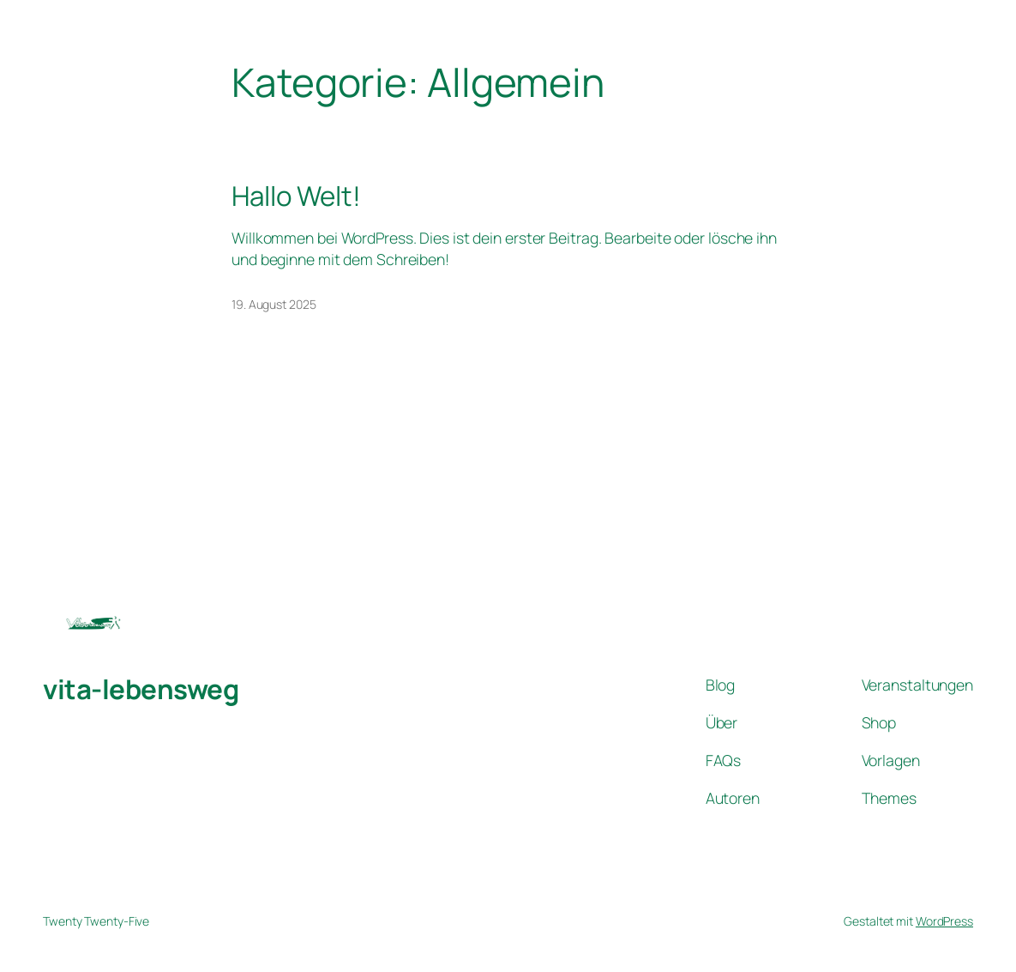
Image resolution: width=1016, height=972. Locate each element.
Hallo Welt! (296, 196)
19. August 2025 (273, 304)
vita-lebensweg (140, 689)
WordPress (944, 921)
